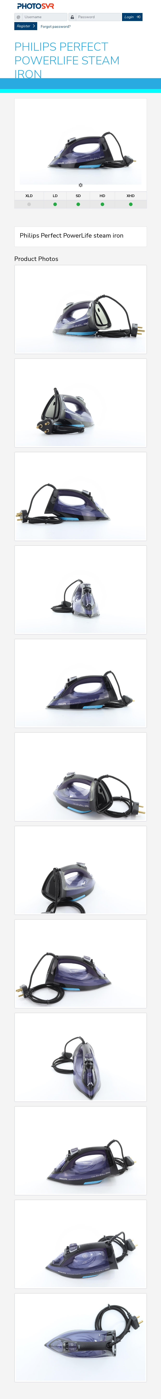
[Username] (44, 17)
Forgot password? (55, 26)
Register (26, 26)
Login (132, 17)
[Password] (98, 17)
